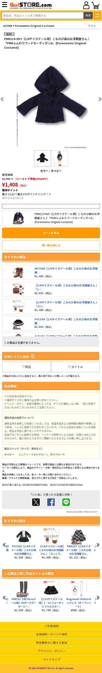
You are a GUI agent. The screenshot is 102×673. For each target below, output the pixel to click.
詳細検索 (97, 15)
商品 (26, 366)
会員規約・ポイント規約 (51, 634)
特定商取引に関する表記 (51, 643)
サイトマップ (51, 659)
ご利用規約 (52, 626)
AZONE (7, 26)
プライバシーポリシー (52, 651)
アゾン (92, 26)
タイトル (75, 366)
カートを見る (51, 233)
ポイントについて (13, 198)
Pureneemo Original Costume (34, 26)
